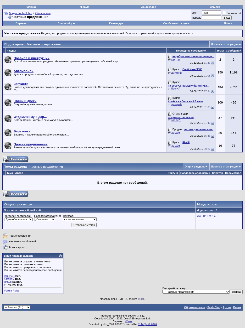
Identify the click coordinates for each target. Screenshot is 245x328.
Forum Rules (11, 290)
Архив (227, 307)
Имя (194, 12)
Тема (10, 173)
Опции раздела (195, 166)
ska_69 (175, 59)
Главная (31, 6)
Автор (19, 173)
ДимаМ (175, 132)
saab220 (176, 120)
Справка (21, 23)
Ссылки (215, 6)
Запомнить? (232, 13)
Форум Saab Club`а (20, 13)
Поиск (228, 23)
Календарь (116, 23)
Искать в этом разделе (226, 44)
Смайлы (9, 278)
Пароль (196, 17)
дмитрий (176, 72)
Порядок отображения (47, 215)
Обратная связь (194, 307)
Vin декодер (148, 6)
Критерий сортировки (18, 215)
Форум (84, 6)
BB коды (9, 276)
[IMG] (7, 281)
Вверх (237, 307)
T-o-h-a (211, 215)
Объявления (43, 13)
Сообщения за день (176, 23)
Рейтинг (173, 173)
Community (67, 23)
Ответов (217, 173)
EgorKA (175, 88)
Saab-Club (213, 307)
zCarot (128, 321)
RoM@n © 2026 (147, 324)
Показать (68, 215)
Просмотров (233, 173)
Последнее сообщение (195, 173)
